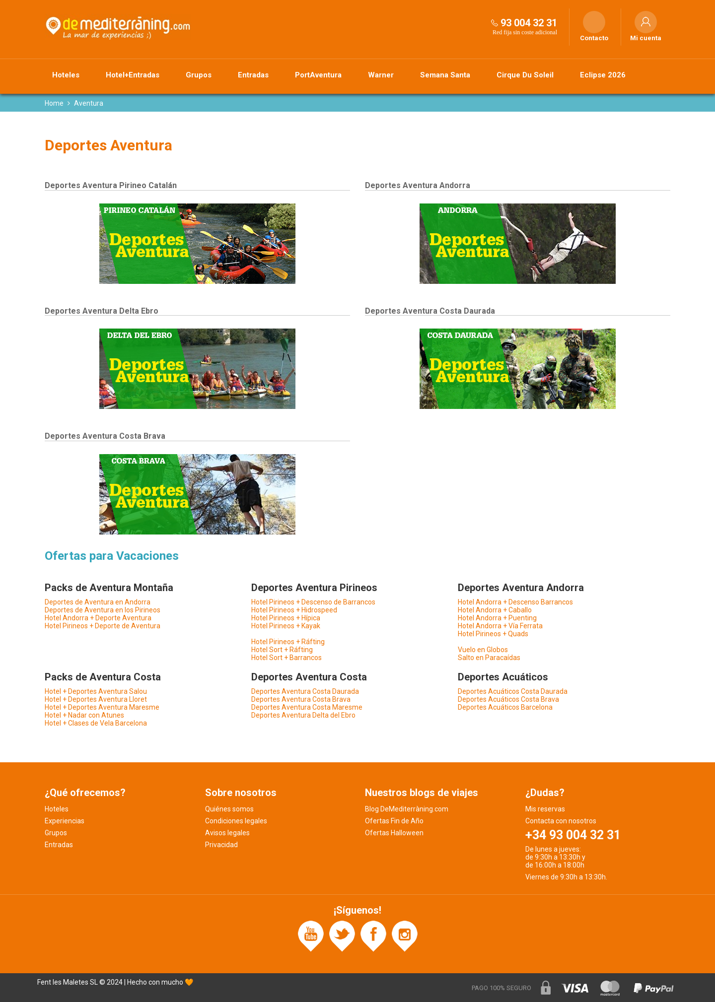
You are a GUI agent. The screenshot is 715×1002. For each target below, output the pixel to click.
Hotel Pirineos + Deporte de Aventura (102, 626)
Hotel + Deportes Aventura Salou (96, 691)
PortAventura (318, 74)
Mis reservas (545, 809)
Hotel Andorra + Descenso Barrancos (515, 602)
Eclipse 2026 (603, 74)
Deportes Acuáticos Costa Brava (508, 699)
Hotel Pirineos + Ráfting (288, 642)
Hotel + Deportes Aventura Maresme (102, 707)
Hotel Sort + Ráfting (282, 650)
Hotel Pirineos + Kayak (285, 626)
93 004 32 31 (528, 22)
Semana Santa (445, 74)
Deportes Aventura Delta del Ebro (303, 715)
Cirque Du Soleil (525, 74)
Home (54, 103)
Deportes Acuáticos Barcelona (505, 707)
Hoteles (65, 74)
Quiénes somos (229, 809)
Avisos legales (227, 833)
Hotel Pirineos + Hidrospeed (294, 610)
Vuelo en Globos (483, 650)
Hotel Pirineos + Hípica (285, 618)
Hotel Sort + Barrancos (286, 658)
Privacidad (221, 845)
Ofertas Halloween (394, 833)
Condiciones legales (236, 821)
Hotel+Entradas (132, 74)
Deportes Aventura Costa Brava (301, 699)
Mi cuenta (645, 38)
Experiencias (64, 821)
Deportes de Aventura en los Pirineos (102, 610)
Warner (381, 74)
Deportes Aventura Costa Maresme (306, 707)
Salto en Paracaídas (489, 658)
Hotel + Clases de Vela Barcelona (96, 723)
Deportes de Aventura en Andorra (97, 602)
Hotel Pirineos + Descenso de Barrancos (313, 602)
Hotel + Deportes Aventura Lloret (96, 699)
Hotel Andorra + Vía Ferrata (500, 626)
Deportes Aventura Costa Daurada (305, 691)
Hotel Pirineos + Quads (493, 634)
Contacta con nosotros (560, 821)
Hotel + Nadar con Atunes (84, 715)
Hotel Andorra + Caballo (495, 610)
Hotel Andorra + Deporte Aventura (98, 618)
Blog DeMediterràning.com (406, 809)
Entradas (253, 74)
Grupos (199, 74)
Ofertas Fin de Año (394, 821)
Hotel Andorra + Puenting (497, 618)
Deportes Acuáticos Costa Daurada (513, 691)
